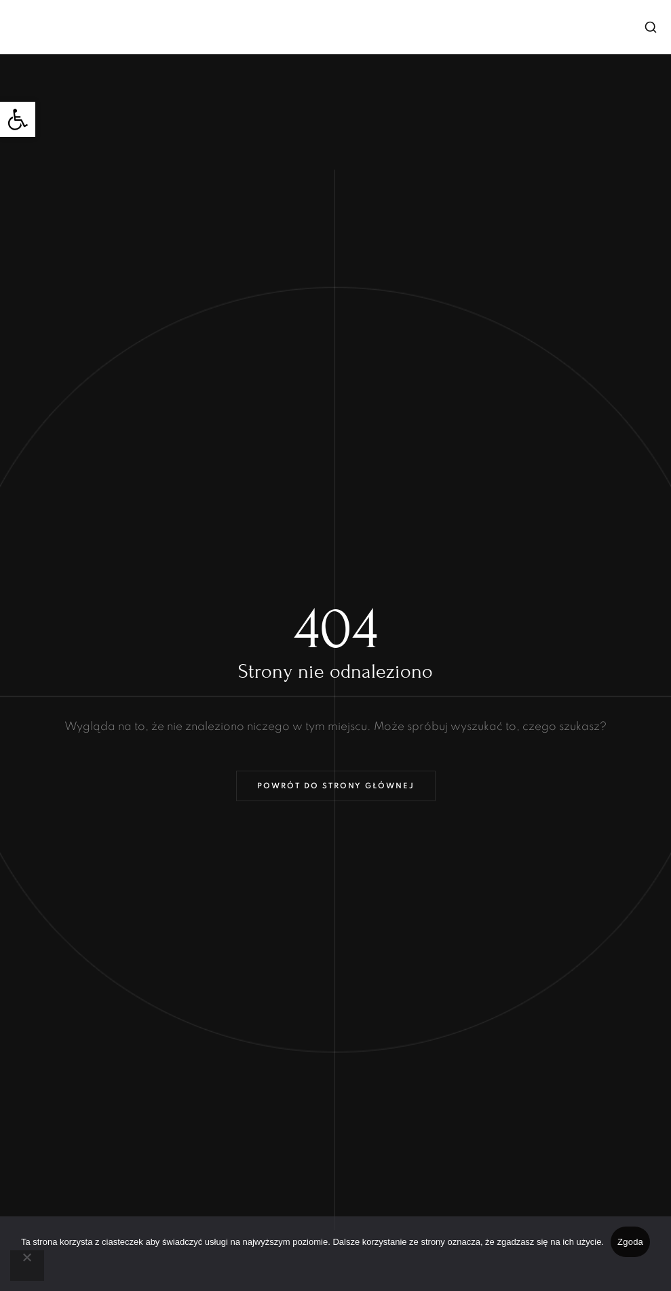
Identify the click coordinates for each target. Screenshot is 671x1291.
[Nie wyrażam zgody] (27, 1265)
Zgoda (630, 1242)
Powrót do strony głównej (336, 786)
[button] (17, 119)
